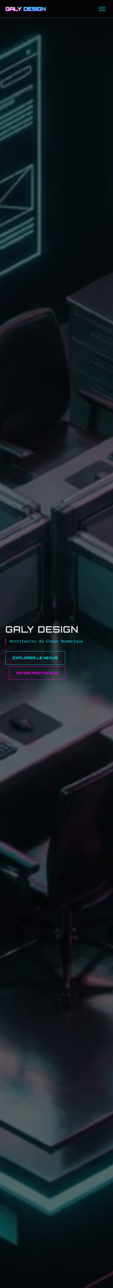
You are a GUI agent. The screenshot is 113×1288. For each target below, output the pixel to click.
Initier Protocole (37, 673)
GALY (25, 8)
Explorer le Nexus (35, 658)
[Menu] (102, 9)
